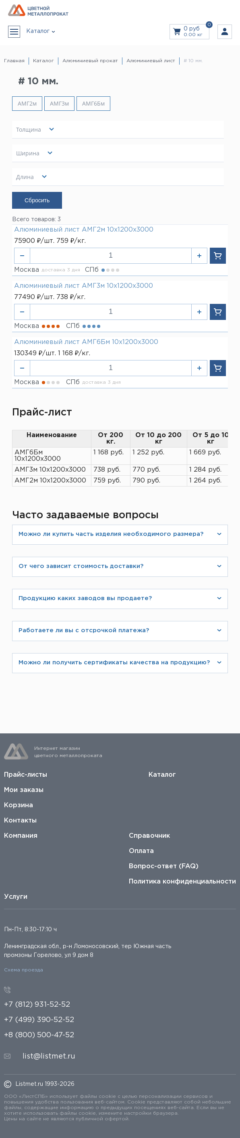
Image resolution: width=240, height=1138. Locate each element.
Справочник (149, 836)
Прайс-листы (25, 775)
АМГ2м (27, 103)
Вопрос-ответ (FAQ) (164, 866)
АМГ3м (59, 103)
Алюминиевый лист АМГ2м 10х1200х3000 (83, 230)
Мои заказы (23, 790)
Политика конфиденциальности (182, 882)
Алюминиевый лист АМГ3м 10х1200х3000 (83, 286)
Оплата (141, 851)
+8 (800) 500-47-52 (39, 1035)
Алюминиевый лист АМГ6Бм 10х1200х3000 (86, 342)
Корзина (18, 805)
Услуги (15, 897)
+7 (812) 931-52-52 (37, 1005)
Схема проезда (23, 970)
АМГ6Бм (93, 103)
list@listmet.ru (49, 1056)
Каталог (162, 775)
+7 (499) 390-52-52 (39, 1020)
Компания (20, 836)
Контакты (20, 821)
